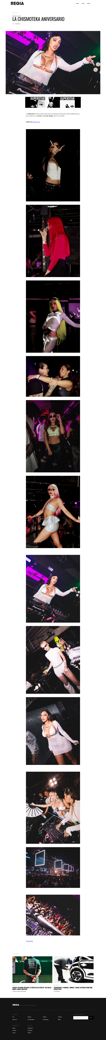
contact (14, 1030)
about (13, 1028)
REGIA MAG (17, 23)
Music (59, 1019)
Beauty (29, 1017)
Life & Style (45, 1019)
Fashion (60, 1017)
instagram (30, 1028)
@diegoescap (36, 122)
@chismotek (29, 941)
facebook (30, 1030)
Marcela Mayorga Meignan (20, 991)
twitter (29, 1032)
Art (13, 1017)
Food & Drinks (31, 1019)
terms (13, 1032)
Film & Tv (14, 1019)
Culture (45, 1017)
